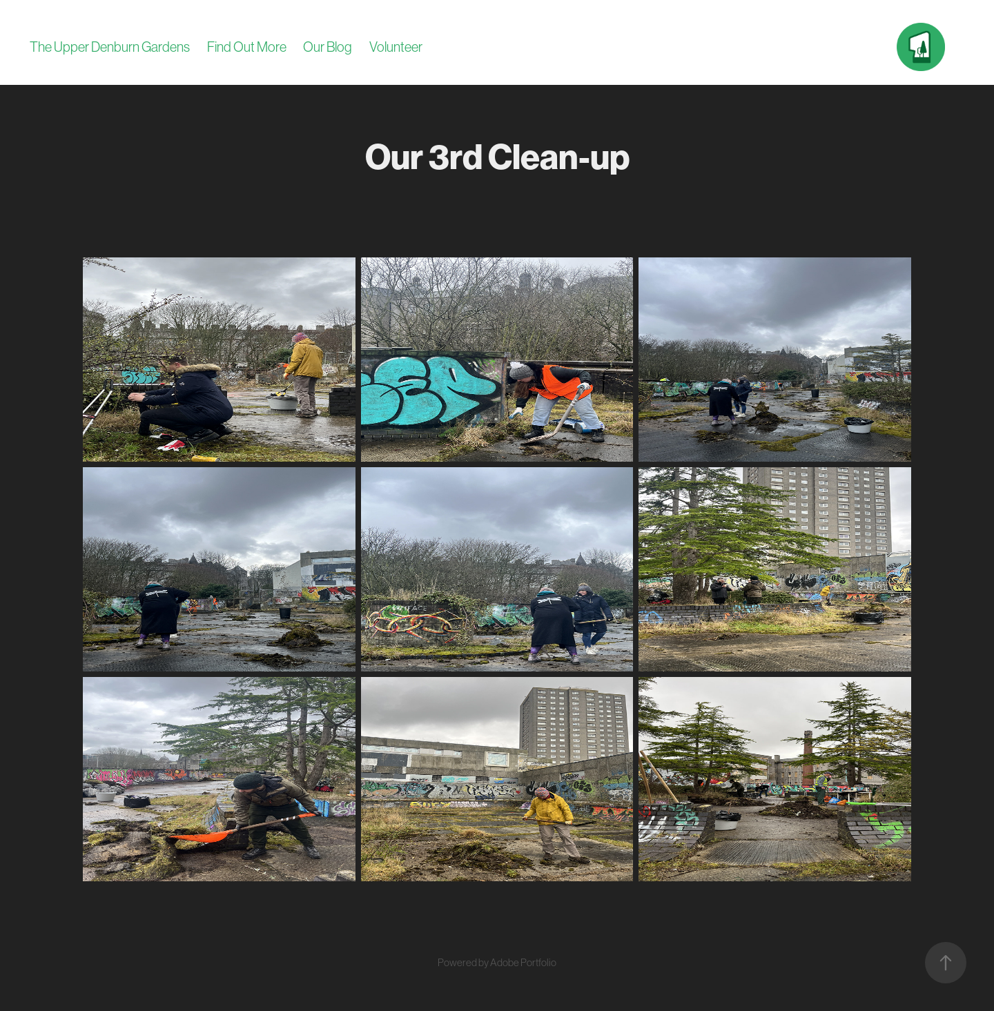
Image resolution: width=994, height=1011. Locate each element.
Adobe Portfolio (523, 962)
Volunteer (395, 47)
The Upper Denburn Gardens (110, 47)
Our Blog (327, 47)
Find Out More (246, 47)
